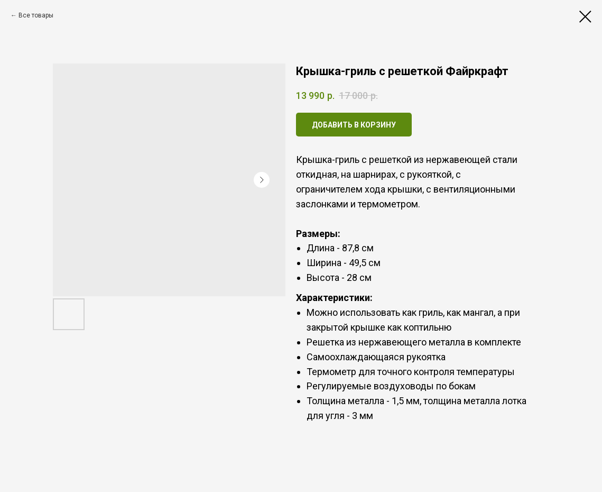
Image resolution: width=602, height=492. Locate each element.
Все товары (35, 15)
